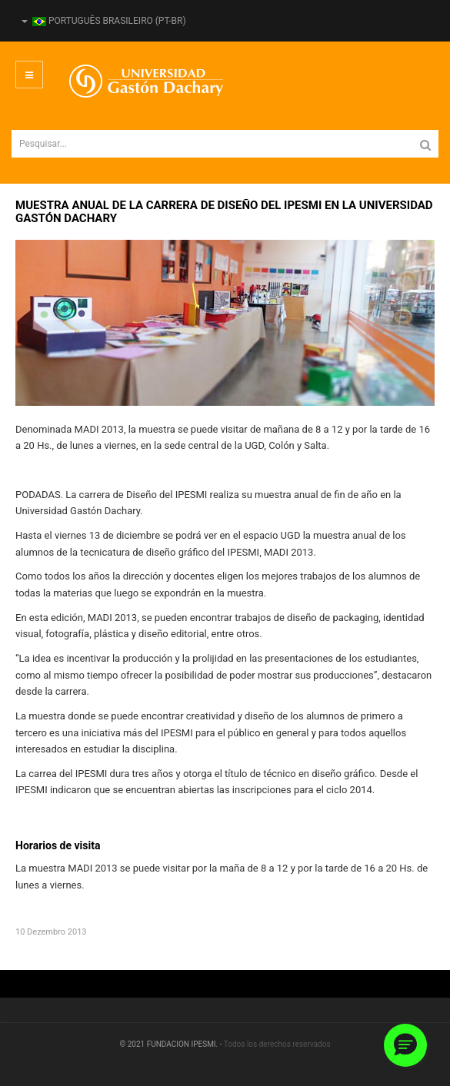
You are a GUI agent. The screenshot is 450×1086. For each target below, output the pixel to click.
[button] (405, 1045)
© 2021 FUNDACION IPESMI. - (171, 1044)
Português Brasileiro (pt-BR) (104, 20)
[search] (225, 144)
